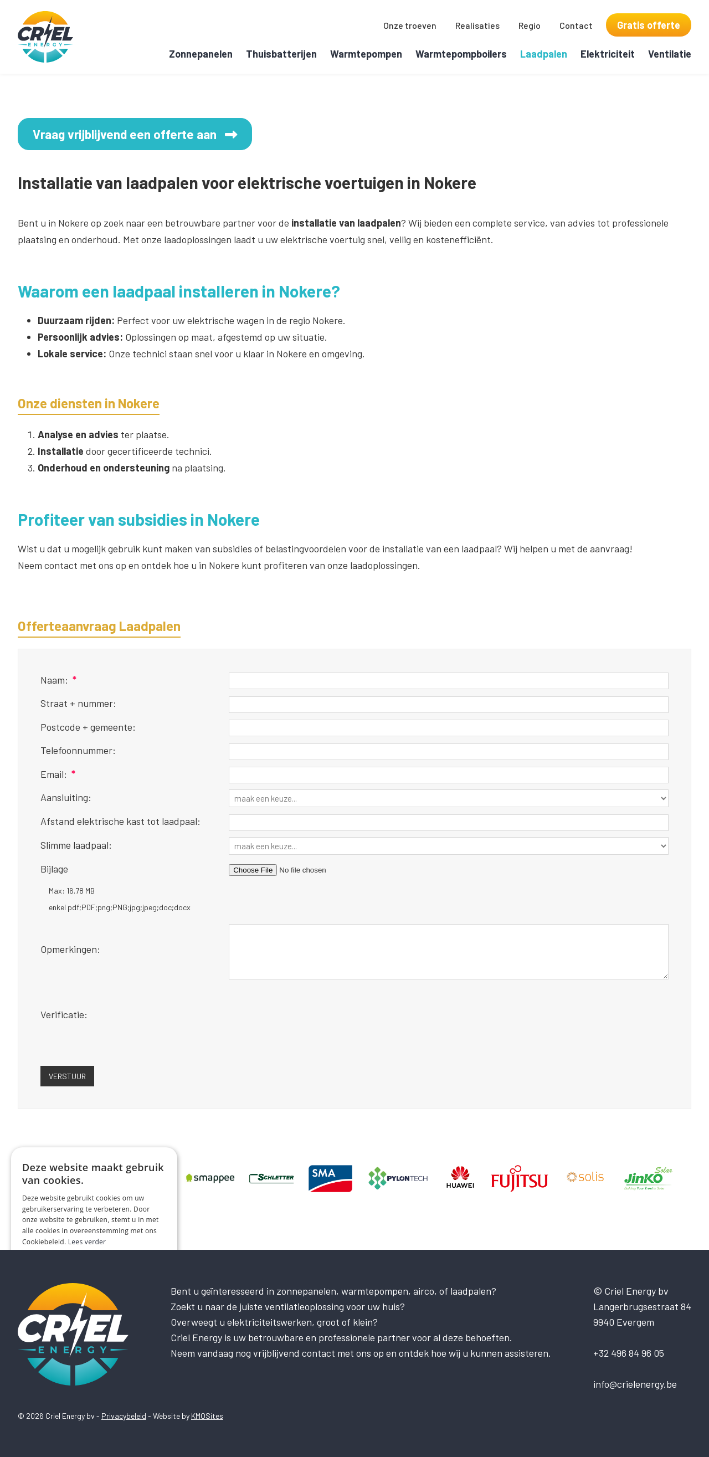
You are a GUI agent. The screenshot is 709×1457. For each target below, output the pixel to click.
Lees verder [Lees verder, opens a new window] (87, 1241)
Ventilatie (669, 54)
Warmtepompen (366, 54)
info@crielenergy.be (635, 1384)
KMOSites (207, 1415)
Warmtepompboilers (461, 54)
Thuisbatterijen (281, 54)
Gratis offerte (648, 25)
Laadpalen (543, 54)
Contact (576, 25)
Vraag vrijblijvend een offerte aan (144, 135)
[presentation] (313, 1029)
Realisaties (477, 25)
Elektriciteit (607, 54)
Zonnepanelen (201, 54)
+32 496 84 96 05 (628, 1353)
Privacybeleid (123, 1415)
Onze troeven (409, 25)
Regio (529, 25)
